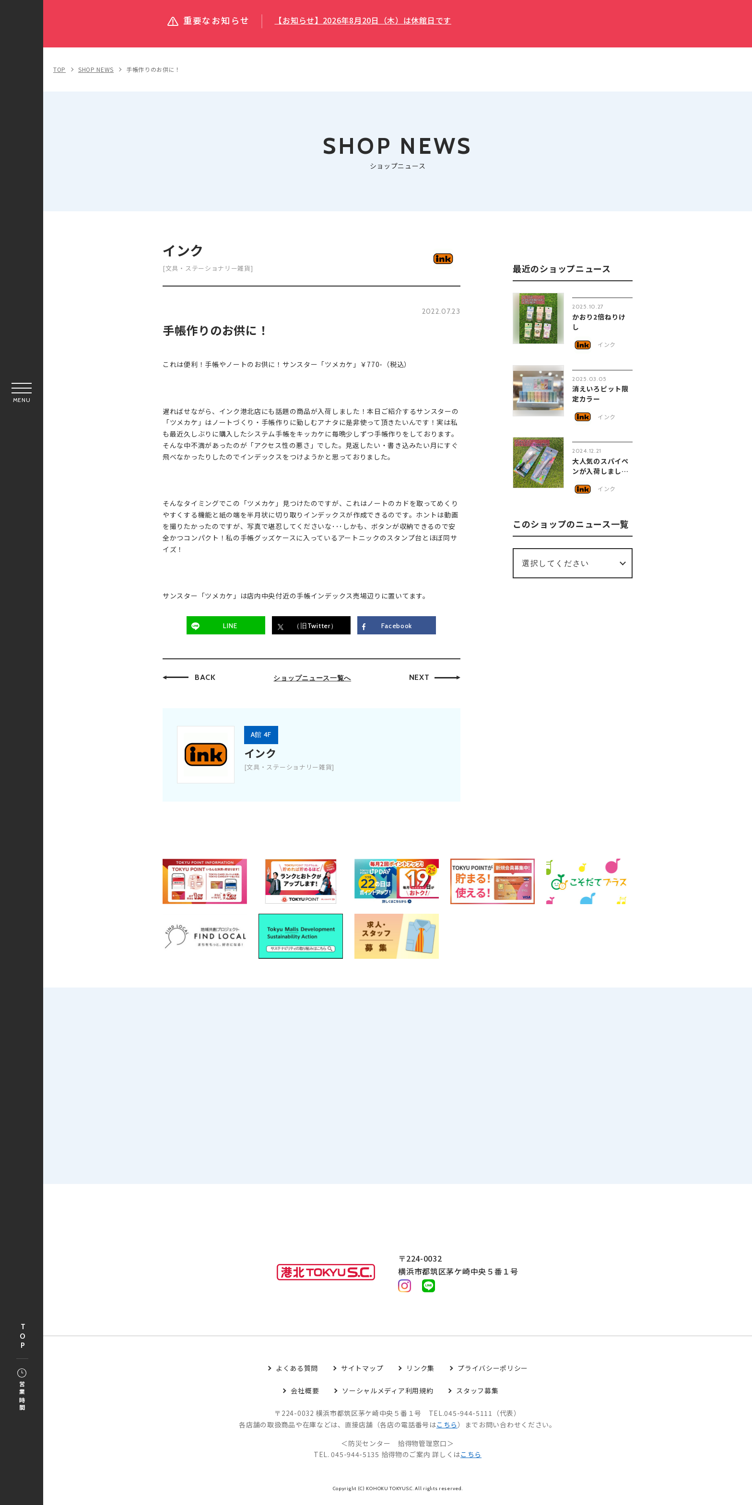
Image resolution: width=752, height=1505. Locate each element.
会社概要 (305, 1393)
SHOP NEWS (96, 69)
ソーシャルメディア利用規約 (387, 1393)
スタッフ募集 (477, 1393)
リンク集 (420, 1371)
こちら (447, 1427)
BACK (205, 677)
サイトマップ (362, 1371)
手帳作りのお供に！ (153, 69)
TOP (22, 1336)
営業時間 (22, 1390)
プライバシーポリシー (493, 1371)
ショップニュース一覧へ (312, 678)
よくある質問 (297, 1371)
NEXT (419, 677)
